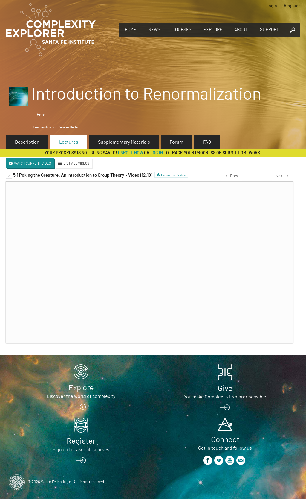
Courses (182, 30)
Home (130, 30)
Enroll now (130, 153)
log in (156, 153)
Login (271, 6)
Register (292, 6)
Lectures (68, 142)
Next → (282, 176)
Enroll (42, 115)
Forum (176, 142)
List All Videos (76, 163)
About (241, 30)
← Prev (231, 176)
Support (269, 30)
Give (225, 388)
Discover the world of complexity (81, 396)
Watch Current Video (32, 163)
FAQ (207, 142)
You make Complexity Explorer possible (225, 397)
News (154, 30)
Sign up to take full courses (81, 449)
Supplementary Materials (124, 142)
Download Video (173, 175)
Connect (225, 440)
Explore (213, 30)
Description (27, 142)
